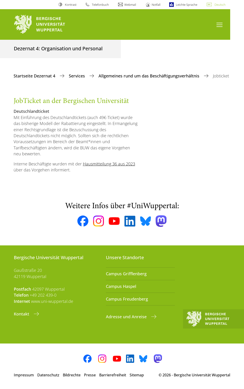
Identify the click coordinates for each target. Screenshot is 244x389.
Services (77, 76)
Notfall (156, 5)
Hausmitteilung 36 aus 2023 (109, 164)
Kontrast (70, 5)
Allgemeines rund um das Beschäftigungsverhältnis (149, 76)
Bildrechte (72, 375)
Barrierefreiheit (112, 375)
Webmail (130, 5)
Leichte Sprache (186, 5)
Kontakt (22, 314)
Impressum (24, 375)
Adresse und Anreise (127, 316)
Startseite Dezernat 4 (35, 76)
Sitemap (137, 375)
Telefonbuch (100, 5)
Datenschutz (48, 375)
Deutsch (220, 5)
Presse (90, 375)
